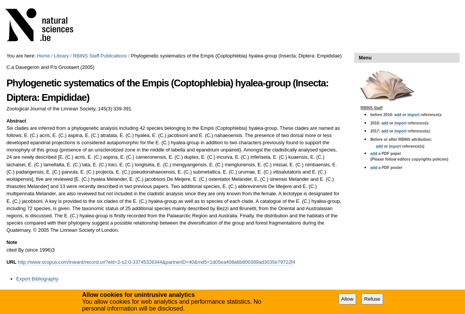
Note (11, 242)
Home (43, 56)
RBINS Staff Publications (100, 56)
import (413, 115)
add (398, 115)
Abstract (16, 121)
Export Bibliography (37, 279)
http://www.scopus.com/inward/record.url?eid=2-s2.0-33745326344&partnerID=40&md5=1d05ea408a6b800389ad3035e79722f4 (156, 262)
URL (11, 262)
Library (61, 56)
